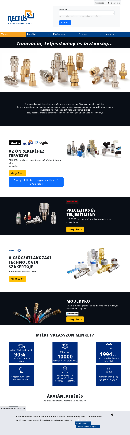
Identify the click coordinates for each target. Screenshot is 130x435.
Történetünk (59, 34)
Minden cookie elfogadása (88, 427)
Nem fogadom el (83, 424)
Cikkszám (63, 9)
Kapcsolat (110, 34)
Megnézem (11, 173)
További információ (81, 420)
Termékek (32, 34)
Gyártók (83, 34)
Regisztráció (100, 3)
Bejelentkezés (114, 3)
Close (112, 415)
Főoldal (4, 34)
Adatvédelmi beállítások (13, 409)
